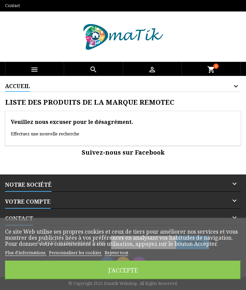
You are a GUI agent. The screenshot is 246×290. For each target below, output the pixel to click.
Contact (12, 5)
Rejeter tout (116, 252)
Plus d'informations (26, 252)
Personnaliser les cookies (75, 252)
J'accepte (123, 270)
